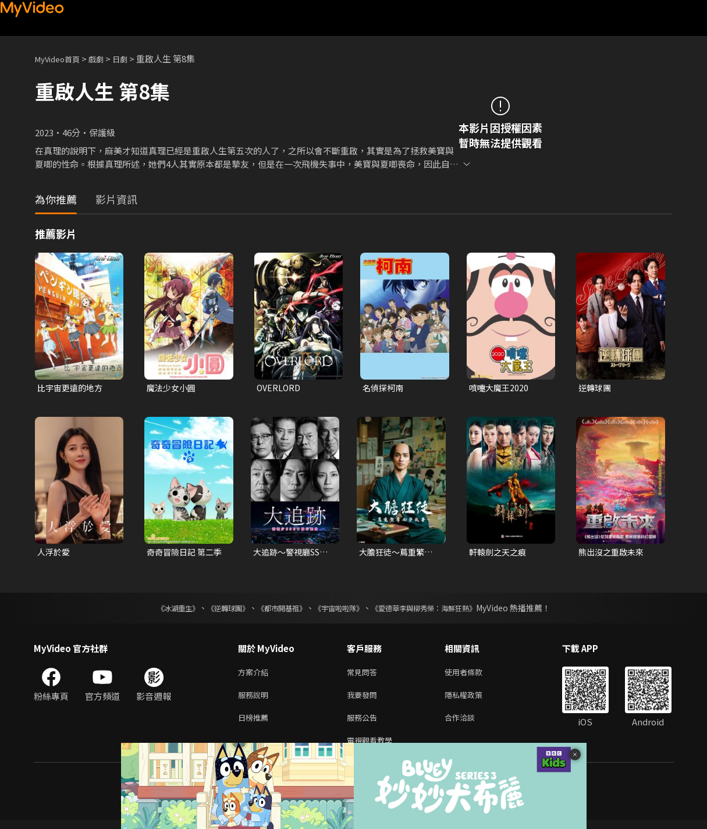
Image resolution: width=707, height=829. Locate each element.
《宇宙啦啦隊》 (341, 610)
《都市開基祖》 (275, 610)
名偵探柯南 (384, 388)
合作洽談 (469, 724)
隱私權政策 (473, 699)
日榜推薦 (255, 724)
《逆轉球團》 (214, 610)
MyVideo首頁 (61, 58)
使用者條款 (473, 675)
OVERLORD (280, 388)
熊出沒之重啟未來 (613, 553)
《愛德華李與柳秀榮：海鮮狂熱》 (439, 610)
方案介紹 (255, 675)
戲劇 (105, 58)
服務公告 (364, 724)
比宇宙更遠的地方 (72, 388)
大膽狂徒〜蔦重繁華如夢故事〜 (398, 553)
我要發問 (364, 699)
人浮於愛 (54, 553)
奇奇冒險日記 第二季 (182, 553)
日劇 (131, 58)
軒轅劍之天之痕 (499, 553)
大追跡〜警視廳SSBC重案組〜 (283, 553)
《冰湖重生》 (157, 610)
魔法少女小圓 (173, 388)
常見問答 (364, 675)
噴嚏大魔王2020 (500, 388)
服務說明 (255, 699)
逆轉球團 (595, 388)
